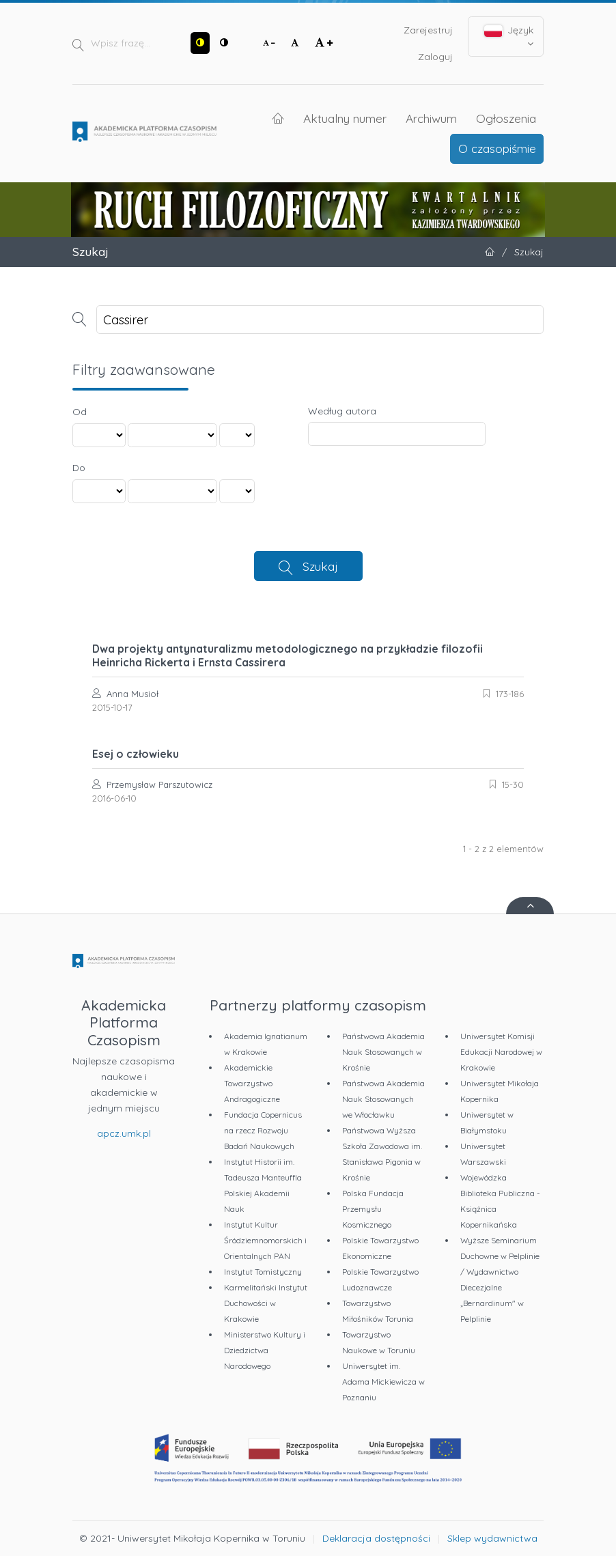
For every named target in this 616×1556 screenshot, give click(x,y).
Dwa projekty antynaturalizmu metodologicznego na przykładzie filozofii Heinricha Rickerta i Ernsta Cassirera (287, 655)
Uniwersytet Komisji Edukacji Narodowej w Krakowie (501, 1052)
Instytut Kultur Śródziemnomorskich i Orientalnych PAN (265, 1240)
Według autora (342, 411)
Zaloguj (435, 57)
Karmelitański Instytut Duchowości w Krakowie (265, 1303)
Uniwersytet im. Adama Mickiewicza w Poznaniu (383, 1381)
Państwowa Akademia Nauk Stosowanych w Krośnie (383, 1052)
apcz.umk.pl (124, 1133)
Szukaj (320, 566)
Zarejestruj (428, 30)
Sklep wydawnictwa (492, 1538)
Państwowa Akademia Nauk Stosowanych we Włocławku (383, 1099)
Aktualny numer (345, 118)
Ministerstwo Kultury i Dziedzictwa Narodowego (264, 1350)
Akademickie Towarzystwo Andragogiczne (252, 1083)
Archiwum (431, 118)
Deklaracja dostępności (376, 1538)
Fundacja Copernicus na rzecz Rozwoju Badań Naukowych (263, 1130)
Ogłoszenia (506, 118)
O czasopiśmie (497, 148)
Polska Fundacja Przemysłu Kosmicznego (373, 1209)
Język (509, 36)
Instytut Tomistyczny (263, 1272)
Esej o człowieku (135, 754)
